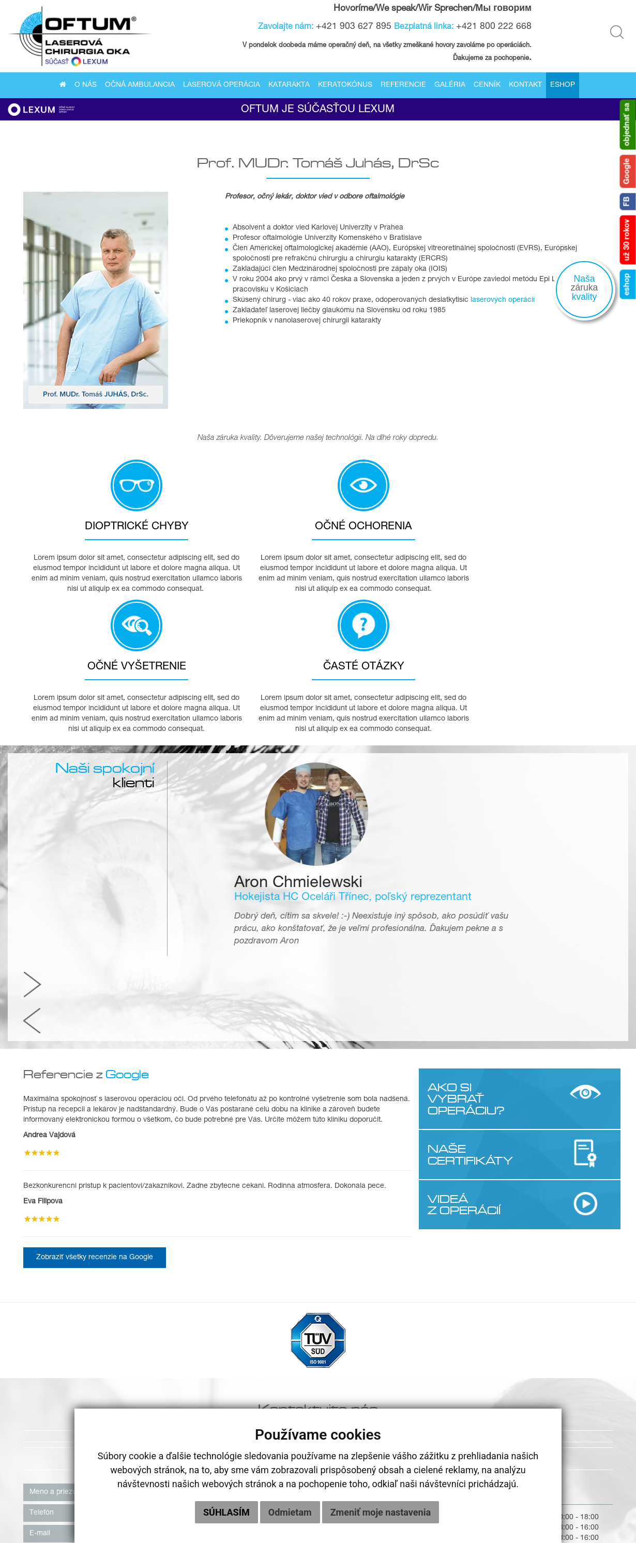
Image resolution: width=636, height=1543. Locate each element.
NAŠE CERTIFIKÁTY (469, 870)
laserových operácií (503, 303)
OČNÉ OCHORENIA (250, 531)
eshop (627, 284)
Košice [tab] (345, 1210)
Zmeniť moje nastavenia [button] (380, 1512)
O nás (85, 85)
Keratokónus (345, 85)
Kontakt (525, 85)
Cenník (487, 85)
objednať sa (627, 124)
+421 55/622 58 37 (430, 1283)
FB (627, 202)
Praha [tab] (385, 1210)
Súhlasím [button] (226, 1512)
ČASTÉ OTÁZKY (552, 531)
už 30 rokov (627, 240)
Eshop (562, 85)
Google (627, 172)
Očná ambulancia (140, 85)
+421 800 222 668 (495, 27)
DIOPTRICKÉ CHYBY (99, 531)
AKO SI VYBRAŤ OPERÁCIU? (465, 815)
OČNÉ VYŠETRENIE (401, 531)
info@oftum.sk (422, 1324)
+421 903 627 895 (354, 27)
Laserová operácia (221, 85)
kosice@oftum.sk (426, 1314)
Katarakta (289, 85)
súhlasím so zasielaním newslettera (86, 1384)
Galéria (449, 85)
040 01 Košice (349, 1262)
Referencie (403, 85)
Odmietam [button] (290, 1512)
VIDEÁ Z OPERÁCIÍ (463, 920)
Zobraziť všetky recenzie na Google (94, 973)
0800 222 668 (422, 1293)
